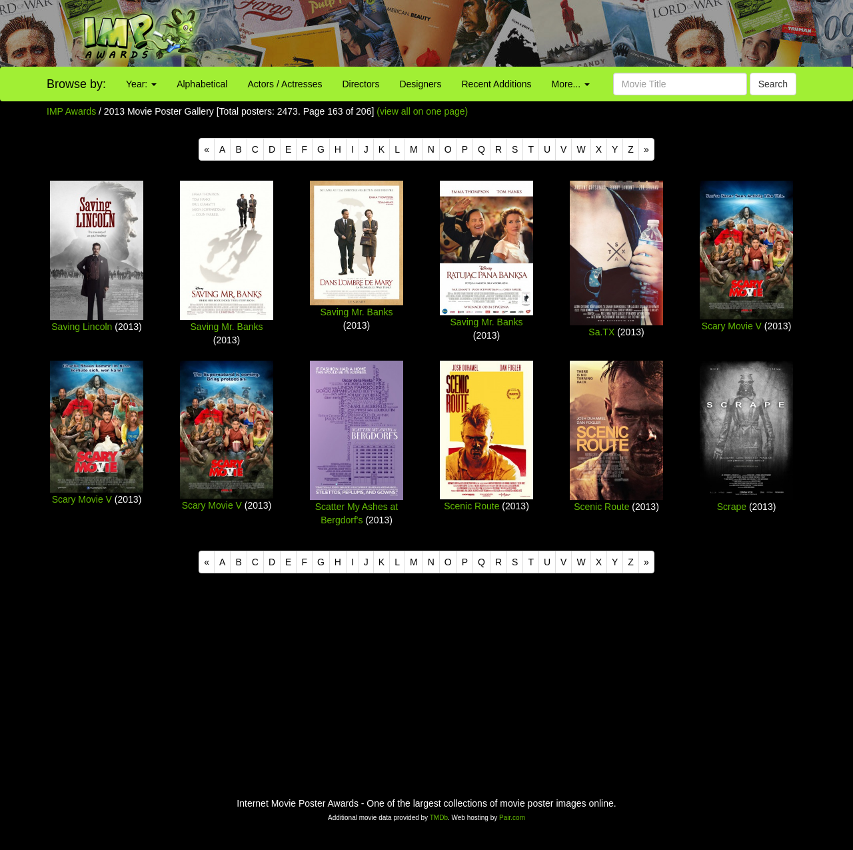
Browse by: (76, 84)
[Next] (646, 149)
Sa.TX (601, 332)
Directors (360, 84)
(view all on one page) (422, 111)
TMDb (439, 817)
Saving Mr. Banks (227, 326)
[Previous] (207, 149)
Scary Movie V (732, 326)
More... (571, 84)
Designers (420, 84)
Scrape (731, 506)
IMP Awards (71, 111)
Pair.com (512, 817)
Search (773, 84)
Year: (141, 84)
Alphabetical (202, 84)
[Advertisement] (533, 33)
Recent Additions (497, 84)
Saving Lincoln (81, 326)
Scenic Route (471, 506)
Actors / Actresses (284, 84)
